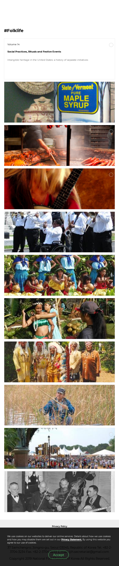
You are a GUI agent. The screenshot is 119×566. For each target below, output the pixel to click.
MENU (111, 8)
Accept (58, 555)
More (111, 45)
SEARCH (102, 8)
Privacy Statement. (71, 539)
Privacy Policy (59, 526)
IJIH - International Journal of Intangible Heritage (25, 8)
